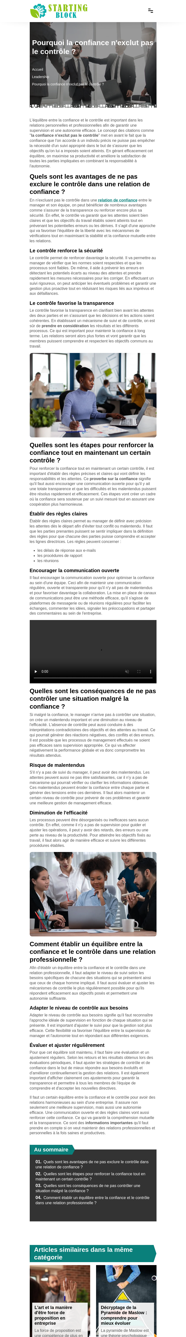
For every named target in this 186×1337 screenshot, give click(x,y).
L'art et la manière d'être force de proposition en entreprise (53, 1315)
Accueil (37, 69)
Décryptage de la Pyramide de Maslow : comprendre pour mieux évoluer (124, 1315)
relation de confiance (117, 200)
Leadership (40, 77)
